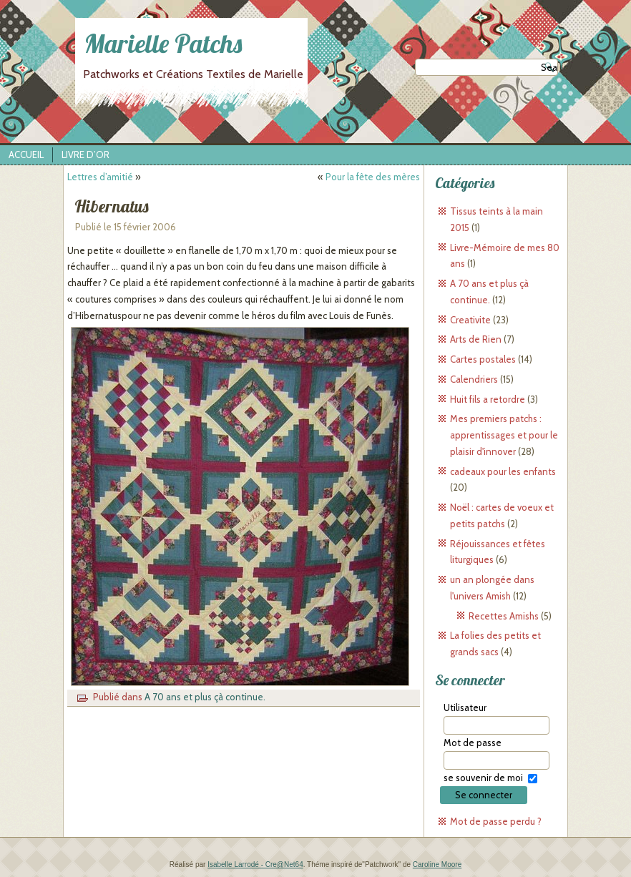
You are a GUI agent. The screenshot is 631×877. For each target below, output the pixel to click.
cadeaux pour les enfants (503, 471)
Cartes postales (483, 359)
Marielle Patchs (163, 43)
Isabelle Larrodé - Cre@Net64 (255, 864)
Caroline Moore (437, 864)
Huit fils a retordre (487, 399)
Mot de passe (473, 742)
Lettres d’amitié (100, 176)
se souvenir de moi (483, 777)
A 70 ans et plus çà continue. (205, 696)
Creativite (470, 319)
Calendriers (474, 379)
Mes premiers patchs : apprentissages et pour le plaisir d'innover (504, 435)
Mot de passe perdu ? (496, 821)
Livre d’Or (85, 154)
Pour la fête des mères (373, 176)
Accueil (26, 154)
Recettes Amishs (504, 616)
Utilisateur (465, 707)
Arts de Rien (476, 339)
